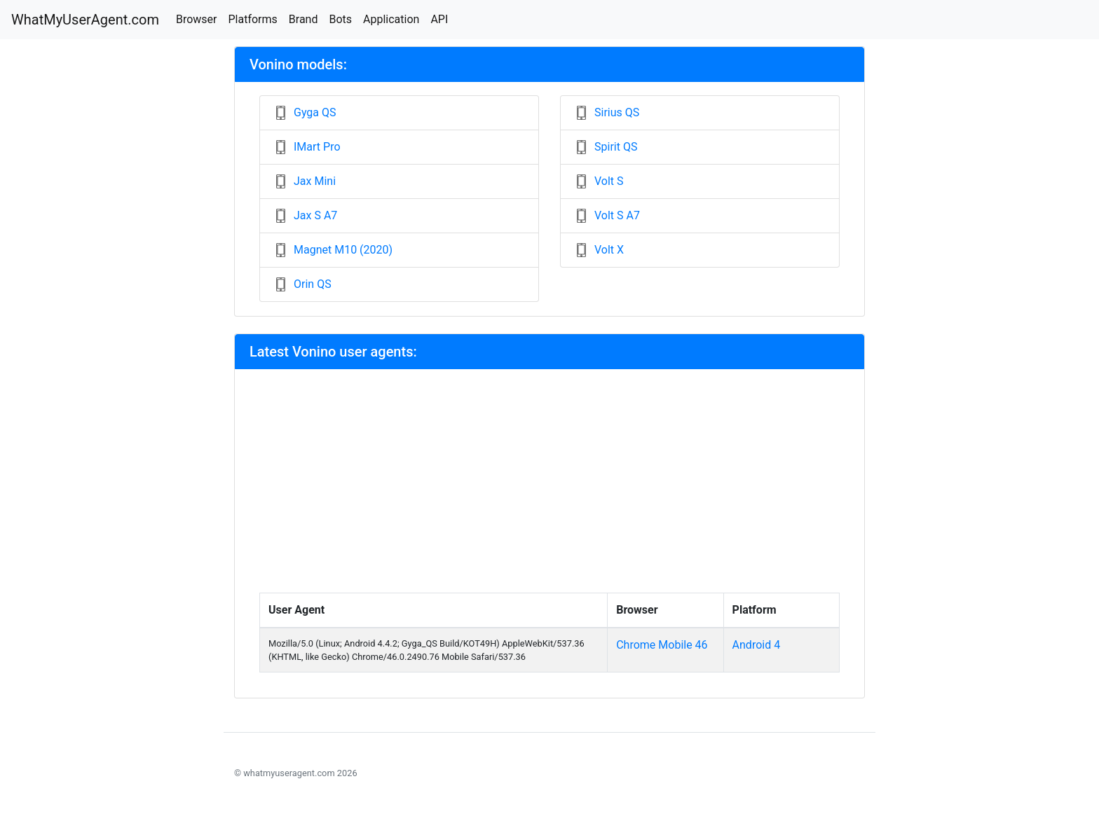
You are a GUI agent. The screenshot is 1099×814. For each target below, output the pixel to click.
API (439, 19)
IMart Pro (317, 146)
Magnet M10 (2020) (343, 249)
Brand (303, 19)
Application (391, 19)
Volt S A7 (617, 215)
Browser (196, 19)
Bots (340, 19)
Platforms (252, 19)
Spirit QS (615, 146)
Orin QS (313, 284)
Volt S (609, 181)
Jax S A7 (315, 215)
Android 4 (756, 644)
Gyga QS (315, 112)
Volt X (609, 249)
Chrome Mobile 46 (661, 644)
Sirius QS (616, 112)
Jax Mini (315, 181)
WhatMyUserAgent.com (85, 19)
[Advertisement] (549, 487)
